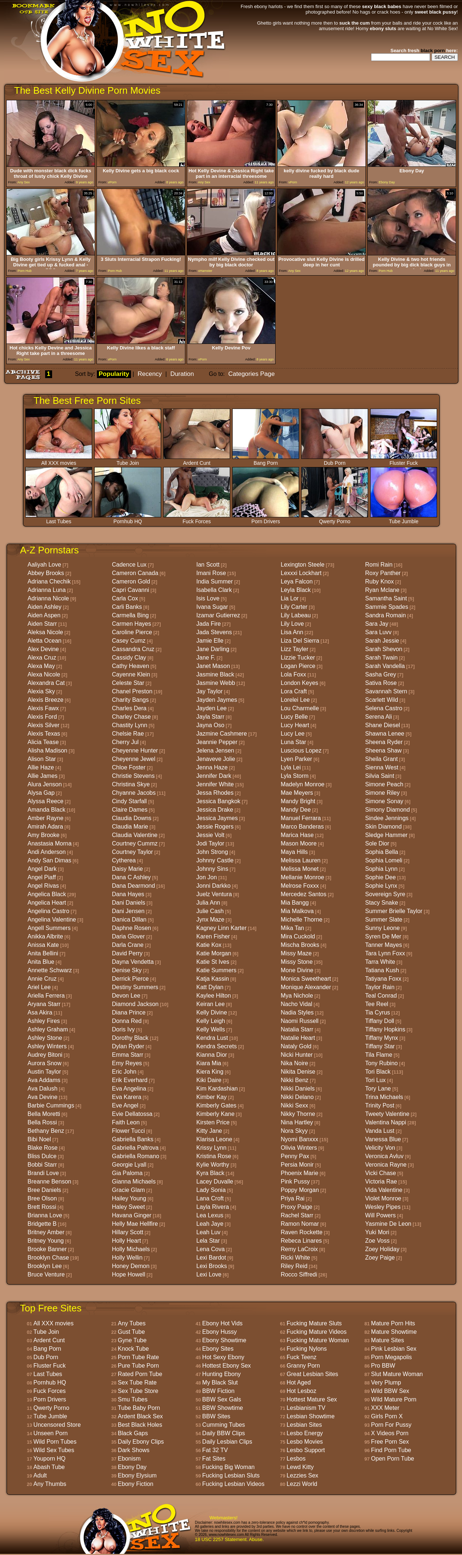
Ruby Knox (379, 581)
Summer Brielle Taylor (393, 911)
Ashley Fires (44, 1021)
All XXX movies (58, 460)
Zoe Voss (377, 1241)
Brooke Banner (47, 1249)
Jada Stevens (214, 632)
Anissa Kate (43, 945)
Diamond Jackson (135, 1004)
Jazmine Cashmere (221, 733)
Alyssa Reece (45, 801)
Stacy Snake (381, 902)
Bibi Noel (39, 1139)
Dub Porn (334, 460)
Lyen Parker (296, 759)
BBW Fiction (218, 1391)
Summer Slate (383, 919)
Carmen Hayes (131, 624)
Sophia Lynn (381, 869)
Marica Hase (297, 835)
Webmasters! (223, 1517)
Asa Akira (40, 1012)
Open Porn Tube (392, 1458)
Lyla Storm (295, 776)
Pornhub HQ (127, 519)
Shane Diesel (382, 725)
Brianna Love (45, 1215)
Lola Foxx (293, 674)
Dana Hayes (128, 894)
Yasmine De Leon (388, 1224)
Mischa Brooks (300, 945)
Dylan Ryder (128, 1046)
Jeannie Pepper (216, 742)
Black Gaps (133, 1433)
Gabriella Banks (132, 1139)
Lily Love (292, 624)
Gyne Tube (132, 1340)
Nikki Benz (295, 1080)
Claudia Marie (130, 826)
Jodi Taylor (210, 843)
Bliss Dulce (42, 1156)
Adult (40, 1475)
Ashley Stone (45, 1038)
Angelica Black (47, 894)
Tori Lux (375, 1080)
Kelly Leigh (210, 1021)
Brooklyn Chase (48, 1257)
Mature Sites (387, 1340)
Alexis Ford (42, 717)
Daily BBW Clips (223, 1433)
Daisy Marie (127, 869)
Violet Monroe (383, 1198)
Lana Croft (210, 1198)
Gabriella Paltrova (135, 1148)
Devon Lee (126, 995)
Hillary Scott (127, 1232)
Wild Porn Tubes (54, 1442)
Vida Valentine (384, 1190)
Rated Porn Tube (140, 1374)
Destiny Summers (135, 987)
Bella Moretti (44, 1114)
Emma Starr (127, 1055)
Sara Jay (376, 624)
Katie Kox (208, 945)
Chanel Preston (132, 691)
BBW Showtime (222, 1408)
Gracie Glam (128, 1190)
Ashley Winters (47, 1046)
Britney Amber (46, 1232)
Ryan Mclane (382, 590)
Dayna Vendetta (133, 962)
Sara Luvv (378, 632)
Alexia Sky (41, 691)
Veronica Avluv (384, 1156)
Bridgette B (42, 1224)
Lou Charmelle (300, 708)
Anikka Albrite (45, 936)
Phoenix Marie (299, 1173)
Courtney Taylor (132, 852)
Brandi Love (43, 1173)
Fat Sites (213, 1458)
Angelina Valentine (52, 919)
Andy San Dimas (49, 860)
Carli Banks (127, 607)
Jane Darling (212, 649)
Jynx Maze (210, 919)
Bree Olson (42, 1198)
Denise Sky (127, 970)
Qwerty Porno (334, 519)
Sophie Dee (380, 877)
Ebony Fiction (135, 1484)
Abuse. (256, 1539)
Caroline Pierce (132, 632)
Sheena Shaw (383, 750)
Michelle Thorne (302, 919)
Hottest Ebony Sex (226, 1365)
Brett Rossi (42, 1207)
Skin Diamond (383, 826)
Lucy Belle (294, 717)
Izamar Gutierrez (218, 615)
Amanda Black (46, 810)
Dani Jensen (128, 911)
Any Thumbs (49, 1484)
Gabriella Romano (135, 1156)
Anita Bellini (43, 953)
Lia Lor (290, 598)
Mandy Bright (298, 801)
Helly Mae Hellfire (135, 1224)
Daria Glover (128, 936)
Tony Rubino (381, 1063)
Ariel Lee (39, 987)
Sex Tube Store (138, 1391)
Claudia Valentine (134, 835)
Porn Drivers (265, 519)
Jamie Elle (209, 641)
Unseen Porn (50, 1433)
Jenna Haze (212, 767)
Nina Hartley (297, 1122)
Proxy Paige (296, 1207)
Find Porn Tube (391, 1450)
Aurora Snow (45, 1063)
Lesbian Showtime (311, 1416)
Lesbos (296, 1458)
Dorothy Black (130, 1038)
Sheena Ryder (384, 742)
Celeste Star (128, 683)
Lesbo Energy (305, 1433)
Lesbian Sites (304, 1425)
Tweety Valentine (387, 1114)
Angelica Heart (47, 902)
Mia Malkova (297, 911)
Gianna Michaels (134, 1181)
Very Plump (386, 1382)
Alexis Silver (43, 725)
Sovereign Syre (385, 894)
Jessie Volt (210, 835)
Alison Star (42, 759)
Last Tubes (58, 519)
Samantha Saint (386, 598)
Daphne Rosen (131, 928)
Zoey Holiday (382, 1249)
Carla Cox (125, 598)
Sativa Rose (381, 683)
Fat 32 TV (215, 1450)
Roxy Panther (383, 573)
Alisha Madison (48, 750)
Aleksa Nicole (45, 632)
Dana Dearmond (133, 886)
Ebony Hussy (219, 1332)
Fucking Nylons (307, 1349)
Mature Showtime (394, 1332)
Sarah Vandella (385, 666)
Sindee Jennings (386, 818)
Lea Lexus (209, 1215)
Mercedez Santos (304, 894)
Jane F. (205, 657)
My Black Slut (220, 1382)
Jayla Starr (210, 717)
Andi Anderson (47, 852)
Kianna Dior (211, 1055)
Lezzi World (302, 1484)
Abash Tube (49, 1467)
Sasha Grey (380, 674)
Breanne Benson (49, 1181)
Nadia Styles (297, 1012)
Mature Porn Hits (393, 1323)
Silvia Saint (379, 776)
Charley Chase (131, 717)
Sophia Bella (381, 852)
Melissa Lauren (301, 860)
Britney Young (46, 1241)
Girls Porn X (387, 1416)
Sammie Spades (386, 607)
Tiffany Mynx (381, 1038)
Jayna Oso (210, 725)
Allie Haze (41, 767)
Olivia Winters (299, 1148)
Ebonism (129, 1458)
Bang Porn (265, 460)
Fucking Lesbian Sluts (231, 1475)
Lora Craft (294, 691)
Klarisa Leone (214, 1139)
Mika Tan (292, 928)
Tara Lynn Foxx (385, 953)
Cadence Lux (129, 564)
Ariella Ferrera (46, 995)
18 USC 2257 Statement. (221, 1539)
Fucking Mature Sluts (314, 1323)
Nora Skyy (294, 1131)
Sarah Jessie (382, 641)
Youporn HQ (49, 1458)
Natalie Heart (298, 1038)
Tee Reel (376, 1004)
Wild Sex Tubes (53, 1450)
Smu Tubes (133, 1399)
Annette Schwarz (50, 970)
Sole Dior (377, 843)
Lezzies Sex (302, 1475)
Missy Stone (297, 962)
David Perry (127, 953)
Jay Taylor (209, 691)
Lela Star (208, 1241)
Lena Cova (210, 1249)
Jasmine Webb (215, 683)
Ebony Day (132, 1467)
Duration (182, 373)
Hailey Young (129, 1198)
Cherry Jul (125, 742)
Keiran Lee (210, 1004)
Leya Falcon (297, 581)
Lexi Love (209, 1274)
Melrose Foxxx (300, 886)
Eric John (124, 1072)
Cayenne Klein (131, 674)
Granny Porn (303, 1365)
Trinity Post (379, 1105)
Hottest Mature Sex (312, 1399)
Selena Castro (383, 708)
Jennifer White (215, 784)
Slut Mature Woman (397, 1374)
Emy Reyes (127, 1063)
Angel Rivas (43, 886)
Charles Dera (129, 708)
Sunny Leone (382, 928)
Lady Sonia (211, 1190)
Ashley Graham (48, 1029)
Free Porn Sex (390, 1442)
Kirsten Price (213, 1122)
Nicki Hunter (297, 1055)
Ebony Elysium (137, 1475)
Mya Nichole (297, 995)
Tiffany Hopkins (385, 1029)
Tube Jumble (403, 519)
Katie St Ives (212, 962)
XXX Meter (385, 1408)
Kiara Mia (208, 1063)
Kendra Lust (212, 1038)
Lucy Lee (293, 733)
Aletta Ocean (45, 641)
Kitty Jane (209, 1131)
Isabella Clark (214, 590)
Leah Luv (208, 1232)
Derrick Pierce (130, 979)
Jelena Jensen (215, 750)
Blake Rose (43, 1148)
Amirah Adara (45, 826)
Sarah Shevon (383, 649)
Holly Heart (126, 1241)
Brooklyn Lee (45, 1266)
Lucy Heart (295, 725)
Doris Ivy (123, 1029)
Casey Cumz (129, 641)
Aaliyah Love (44, 564)
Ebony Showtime (224, 1340)
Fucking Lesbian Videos (233, 1484)
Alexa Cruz (42, 657)
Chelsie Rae (128, 733)
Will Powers (380, 1215)
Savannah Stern (386, 691)
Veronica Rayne (386, 1164)
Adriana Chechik (49, 581)
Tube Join (127, 460)
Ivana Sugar (212, 607)
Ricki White (295, 1257)
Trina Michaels (384, 1097)
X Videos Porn (389, 1433)
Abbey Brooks (46, 573)
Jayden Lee (211, 708)
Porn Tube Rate (138, 1357)
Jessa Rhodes (214, 793)
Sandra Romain (385, 615)
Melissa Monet (300, 869)
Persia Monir (297, 1164)
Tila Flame (378, 1055)
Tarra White (380, 962)
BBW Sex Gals (221, 1399)
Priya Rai (293, 1198)
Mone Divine (297, 970)
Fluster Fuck (403, 460)
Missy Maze (296, 953)
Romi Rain (379, 564)
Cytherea (124, 860)
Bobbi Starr (42, 1164)
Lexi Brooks (211, 1266)
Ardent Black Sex (140, 1416)
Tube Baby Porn (139, 1408)
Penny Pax (295, 1156)
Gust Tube (131, 1332)
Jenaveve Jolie (215, 759)
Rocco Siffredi (299, 1274)
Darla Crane (127, 945)
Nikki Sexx (294, 1105)
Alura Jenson (45, 784)
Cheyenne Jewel (133, 759)
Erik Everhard (130, 1080)
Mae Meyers (297, 793)
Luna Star (293, 742)
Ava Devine (43, 1097)
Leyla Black (296, 590)
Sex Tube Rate (137, 1382)
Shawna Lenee (384, 733)
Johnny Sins (212, 869)
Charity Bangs (130, 700)
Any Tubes (132, 1323)
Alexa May (41, 666)
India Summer (214, 581)
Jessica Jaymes (217, 818)
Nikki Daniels (297, 1088)
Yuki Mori (377, 1232)
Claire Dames (130, 810)
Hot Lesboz (301, 1391)
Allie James (43, 776)
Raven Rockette (302, 1232)
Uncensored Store (57, 1425)
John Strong (212, 852)
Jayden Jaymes (216, 700)
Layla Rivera (212, 1207)
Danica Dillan (129, 919)
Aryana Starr (44, 1004)
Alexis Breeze (45, 700)
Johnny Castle (214, 860)
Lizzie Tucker (298, 657)
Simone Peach (384, 784)
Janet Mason (213, 666)
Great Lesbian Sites (312, 1374)
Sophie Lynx (381, 886)
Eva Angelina (129, 1088)
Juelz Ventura (214, 894)
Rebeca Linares (301, 1241)
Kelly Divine (211, 1012)
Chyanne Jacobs (134, 793)
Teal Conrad (381, 995)
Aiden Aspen (44, 615)
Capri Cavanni (130, 590)
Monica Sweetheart (306, 979)
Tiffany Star (380, 1046)
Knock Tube (133, 1349)
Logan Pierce (298, 666)
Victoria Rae (381, 1181)
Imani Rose (211, 573)
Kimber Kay (211, 1097)
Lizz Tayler (294, 649)
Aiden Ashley (45, 607)
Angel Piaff (42, 877)
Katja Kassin (212, 979)
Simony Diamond (387, 810)
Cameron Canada (135, 573)
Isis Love (207, 598)
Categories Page (251, 373)
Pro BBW (383, 1365)
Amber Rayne (45, 818)
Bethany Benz (46, 1131)
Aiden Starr (42, 624)
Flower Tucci (128, 1131)
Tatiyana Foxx (383, 979)
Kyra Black (210, 1173)
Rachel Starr (297, 1215)
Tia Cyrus (377, 1012)
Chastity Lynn (129, 725)
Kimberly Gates (216, 1105)
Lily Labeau (296, 615)
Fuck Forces (196, 519)
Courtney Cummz (134, 843)
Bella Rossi (42, 1122)
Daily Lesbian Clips (227, 1442)
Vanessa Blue (383, 1139)
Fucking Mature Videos (316, 1332)
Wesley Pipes (383, 1207)
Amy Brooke (43, 835)
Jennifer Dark (213, 776)
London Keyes (299, 683)
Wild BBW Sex (390, 1391)
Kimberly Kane (215, 1114)
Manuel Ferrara (301, 818)
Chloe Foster (129, 767)
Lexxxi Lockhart (301, 573)
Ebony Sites (217, 1349)
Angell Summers (49, 928)
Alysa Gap (41, 793)
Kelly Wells (210, 1029)
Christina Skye (131, 784)
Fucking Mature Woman (318, 1340)
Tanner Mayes (383, 945)
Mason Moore (299, 843)
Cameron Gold (131, 581)
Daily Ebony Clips (141, 1442)
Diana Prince (129, 1012)
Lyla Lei (291, 767)
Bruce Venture (46, 1274)
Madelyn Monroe (302, 784)
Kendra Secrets (216, 1046)
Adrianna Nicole (48, 598)
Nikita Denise (298, 1072)
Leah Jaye (209, 1224)
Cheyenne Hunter (135, 750)
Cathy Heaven (130, 666)
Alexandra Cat (46, 683)
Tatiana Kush (382, 970)
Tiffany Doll (379, 1021)
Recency (150, 373)
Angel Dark (42, 869)
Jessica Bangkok (218, 801)
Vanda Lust (379, 1131)
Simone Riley (382, 793)
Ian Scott (207, 564)
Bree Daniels (44, 1190)
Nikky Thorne (298, 1114)
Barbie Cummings (51, 1105)
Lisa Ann (292, 632)
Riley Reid (294, 1266)
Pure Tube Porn (138, 1365)
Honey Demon (130, 1266)
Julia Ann (208, 902)
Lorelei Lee (295, 700)
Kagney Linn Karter (221, 928)
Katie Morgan (213, 953)
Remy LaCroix (299, 1249)
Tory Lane (378, 1088)
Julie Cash (210, 911)
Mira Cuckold (298, 936)
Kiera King (209, 1072)
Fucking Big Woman (228, 1467)
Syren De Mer (383, 936)
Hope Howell (128, 1274)
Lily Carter (294, 607)
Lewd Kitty (300, 1467)
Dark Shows (133, 1450)
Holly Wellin (127, 1257)
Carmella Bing (130, 615)
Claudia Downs (132, 818)
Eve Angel (125, 1105)
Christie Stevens (133, 776)
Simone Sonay (384, 801)
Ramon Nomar (300, 1224)
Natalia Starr (297, 1029)
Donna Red (127, 1021)
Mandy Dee (296, 810)
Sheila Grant (381, 759)
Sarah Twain (381, 657)
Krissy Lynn (211, 1148)
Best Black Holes (140, 1425)
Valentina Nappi (385, 1122)
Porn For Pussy (391, 1425)
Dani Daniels (128, 902)
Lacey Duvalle (214, 1181)
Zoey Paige (380, 1257)
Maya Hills (294, 852)
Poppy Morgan (300, 1190)
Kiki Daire (208, 1080)
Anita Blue (41, 962)
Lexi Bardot (211, 1257)
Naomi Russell (300, 1021)
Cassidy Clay (129, 657)
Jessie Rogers (214, 826)
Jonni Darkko (213, 886)
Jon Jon (206, 877)
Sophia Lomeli (383, 860)
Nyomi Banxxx (299, 1139)
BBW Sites (216, 1416)
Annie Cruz (42, 979)
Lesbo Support (306, 1450)
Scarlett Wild (381, 700)
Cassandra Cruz (133, 649)
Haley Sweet (128, 1207)
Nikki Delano (297, 1097)
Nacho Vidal (296, 1004)
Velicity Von (380, 1148)
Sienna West (381, 767)
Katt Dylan (209, 987)
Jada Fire (208, 624)
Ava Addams (44, 1080)
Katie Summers (216, 970)
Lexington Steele (302, 564)
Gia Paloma (127, 1173)
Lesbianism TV (306, 1408)
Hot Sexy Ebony (223, 1357)
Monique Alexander (306, 987)
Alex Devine (43, 649)
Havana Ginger (132, 1215)
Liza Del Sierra (300, 641)
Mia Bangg (295, 902)
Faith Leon (126, 1122)
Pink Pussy (295, 1181)
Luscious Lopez (301, 750)
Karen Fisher (213, 936)
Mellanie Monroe (302, 877)
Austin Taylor (44, 1072)
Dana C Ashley (131, 877)
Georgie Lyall (129, 1164)
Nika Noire (294, 1063)
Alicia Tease (43, 742)
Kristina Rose (213, 1156)
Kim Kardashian (217, 1088)
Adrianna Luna (47, 590)
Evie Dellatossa (132, 1114)
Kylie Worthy (212, 1164)
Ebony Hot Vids (222, 1323)
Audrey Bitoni (45, 1055)
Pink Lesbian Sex (393, 1349)
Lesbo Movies (305, 1442)
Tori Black (377, 1072)
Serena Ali (378, 717)
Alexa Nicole (44, 674)
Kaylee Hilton (213, 995)
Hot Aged (299, 1382)
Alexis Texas (44, 733)
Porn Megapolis (391, 1357)
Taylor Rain (379, 987)
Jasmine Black (215, 674)
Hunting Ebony (221, 1374)
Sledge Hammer (386, 835)
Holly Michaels (131, 1249)
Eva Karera (126, 1097)
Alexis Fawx (43, 708)
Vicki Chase (380, 1173)
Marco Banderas (302, 826)
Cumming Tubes (223, 1425)
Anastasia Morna (50, 843)
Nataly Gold (296, 1046)
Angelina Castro (48, 911)
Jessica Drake (214, 810)
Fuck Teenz (302, 1357)
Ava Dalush (43, 1088)
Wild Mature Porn (393, 1399)
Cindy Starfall (129, 801)
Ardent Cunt (196, 460)
